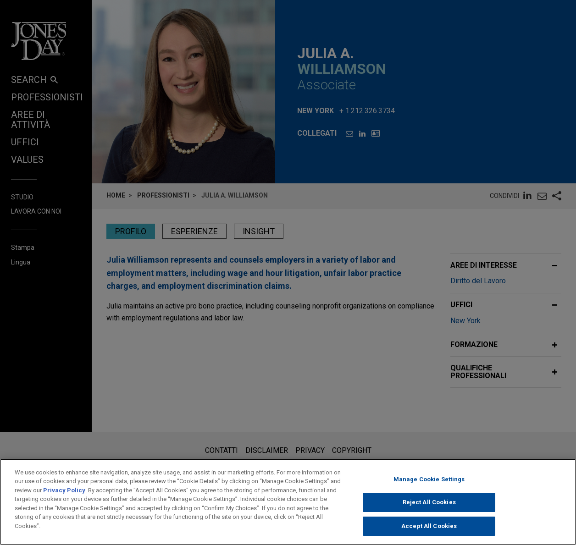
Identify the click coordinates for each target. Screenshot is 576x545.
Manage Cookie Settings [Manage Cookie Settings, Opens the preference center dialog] (429, 488)
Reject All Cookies (429, 512)
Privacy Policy (64, 499)
